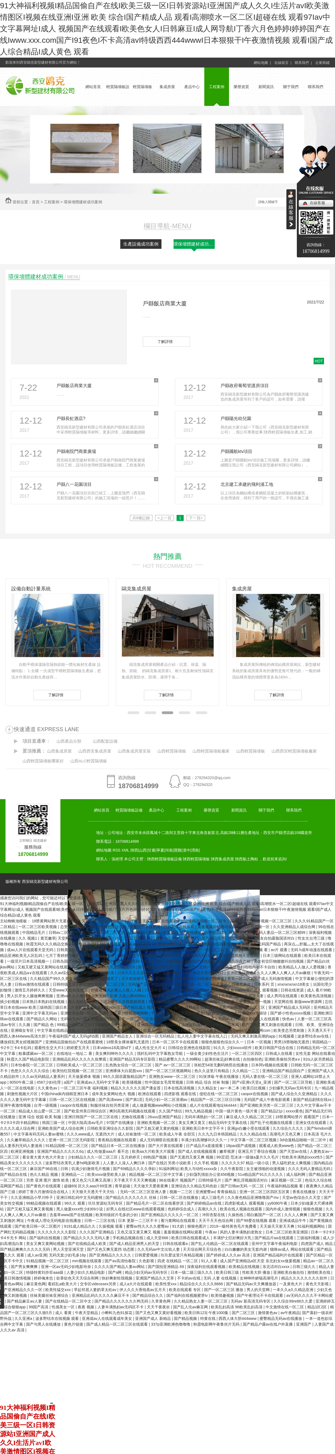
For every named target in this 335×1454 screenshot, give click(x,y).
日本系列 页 (264, 984)
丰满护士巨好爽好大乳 (233, 1238)
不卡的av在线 (189, 1278)
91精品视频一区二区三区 (48, 1261)
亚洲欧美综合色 (241, 973)
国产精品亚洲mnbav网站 (200, 1001)
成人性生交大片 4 (150, 1048)
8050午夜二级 (22, 1082)
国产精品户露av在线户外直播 (268, 1324)
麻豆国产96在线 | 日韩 (49, 1168)
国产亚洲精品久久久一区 (21, 1289)
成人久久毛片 (189, 996)
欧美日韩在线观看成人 (191, 1238)
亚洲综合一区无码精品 (155, 1036)
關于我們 (290, 86)
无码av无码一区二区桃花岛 (84, 1019)
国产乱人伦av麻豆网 (191, 1307)
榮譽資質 (241, 86)
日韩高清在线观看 (179, 927)
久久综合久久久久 (289, 1128)
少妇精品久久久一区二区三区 (93, 1157)
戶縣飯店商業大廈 (165, 303)
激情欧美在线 (319, 1272)
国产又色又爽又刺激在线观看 (267, 1024)
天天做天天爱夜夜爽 (151, 1186)
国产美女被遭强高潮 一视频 (248, 1001)
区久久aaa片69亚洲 (95, 1186)
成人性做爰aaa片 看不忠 (108, 1151)
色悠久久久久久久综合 (30, 1071)
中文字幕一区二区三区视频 (254, 1140)
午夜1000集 (219, 1313)
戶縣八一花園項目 (74, 484)
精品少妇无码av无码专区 (147, 1272)
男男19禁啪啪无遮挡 (292, 1042)
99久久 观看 (75, 1203)
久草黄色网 (161, 1301)
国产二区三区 (244, 1313)
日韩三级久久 (304, 1266)
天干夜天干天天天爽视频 (135, 1180)
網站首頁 (93, 86)
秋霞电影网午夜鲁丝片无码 (217, 1324)
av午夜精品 (290, 1313)
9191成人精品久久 (80, 1226)
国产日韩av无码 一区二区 (242, 1186)
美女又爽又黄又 (192, 1122)
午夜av (211, 1232)
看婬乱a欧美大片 (63, 1284)
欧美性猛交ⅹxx (58, 1289)
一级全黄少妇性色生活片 (208, 1053)
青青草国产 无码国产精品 (260, 944)
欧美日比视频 (254, 1088)
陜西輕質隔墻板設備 (164, 859)
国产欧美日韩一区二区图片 (38, 1226)
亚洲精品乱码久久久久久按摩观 (79, 1059)
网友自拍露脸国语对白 (276, 938)
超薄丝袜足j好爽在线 (223, 1059)
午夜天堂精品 (87, 1313)
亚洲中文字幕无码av (40, 1013)
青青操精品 (227, 1192)
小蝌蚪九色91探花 (117, 1313)
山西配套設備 (105, 741)
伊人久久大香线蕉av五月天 (143, 1289)
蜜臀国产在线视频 (145, 927)
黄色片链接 (74, 1324)
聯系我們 (315, 86)
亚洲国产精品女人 (118, 1036)
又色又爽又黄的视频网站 (103, 921)
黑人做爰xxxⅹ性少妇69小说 (80, 1209)
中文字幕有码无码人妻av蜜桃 (39, 1134)
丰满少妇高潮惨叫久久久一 (204, 1140)
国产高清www (111, 1099)
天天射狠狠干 (133, 978)
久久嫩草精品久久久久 (26, 1140)
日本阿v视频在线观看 (270, 1065)
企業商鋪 (322, 63)
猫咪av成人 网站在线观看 (292, 1249)
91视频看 (286, 1036)
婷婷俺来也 (44, 1278)
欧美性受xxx (166, 1284)
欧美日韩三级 (228, 1272)
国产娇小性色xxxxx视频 (291, 1013)
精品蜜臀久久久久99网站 (180, 1059)
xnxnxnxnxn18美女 (294, 984)
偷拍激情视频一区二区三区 (102, 984)
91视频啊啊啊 (136, 1013)
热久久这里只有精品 (212, 1071)
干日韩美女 (161, 1013)
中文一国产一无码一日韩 (197, 967)
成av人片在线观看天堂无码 (30, 950)
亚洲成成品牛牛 (293, 1220)
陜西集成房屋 (222, 859)
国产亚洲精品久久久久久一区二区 (170, 1215)
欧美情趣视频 (223, 1295)
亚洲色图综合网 (114, 927)
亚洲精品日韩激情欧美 (95, 973)
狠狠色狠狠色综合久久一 (223, 1042)
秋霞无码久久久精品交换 (47, 944)
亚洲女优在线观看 (311, 1122)
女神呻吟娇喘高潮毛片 (259, 1278)
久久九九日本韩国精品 (218, 1134)
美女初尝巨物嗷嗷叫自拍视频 (279, 961)
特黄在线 (208, 1318)
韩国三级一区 (54, 1122)
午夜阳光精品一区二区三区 (98, 961)
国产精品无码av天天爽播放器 (251, 1284)
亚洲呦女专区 (23, 1030)
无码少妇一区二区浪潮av (167, 1099)
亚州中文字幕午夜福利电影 (275, 1243)
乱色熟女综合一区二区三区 (129, 1065)
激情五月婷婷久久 (30, 990)
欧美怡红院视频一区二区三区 (78, 1071)
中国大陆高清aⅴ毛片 (86, 1122)
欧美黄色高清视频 (317, 996)
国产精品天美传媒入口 (205, 973)
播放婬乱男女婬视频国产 (21, 1042)
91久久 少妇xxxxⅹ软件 (233, 1048)
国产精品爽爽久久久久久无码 (25, 1249)
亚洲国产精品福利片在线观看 (278, 1255)
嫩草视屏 (227, 1151)
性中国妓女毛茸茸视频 (164, 1082)
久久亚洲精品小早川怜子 (32, 1197)
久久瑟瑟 (160, 950)
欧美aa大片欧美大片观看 (154, 1151)
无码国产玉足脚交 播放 (148, 984)
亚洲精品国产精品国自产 (284, 1071)
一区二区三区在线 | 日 (134, 938)
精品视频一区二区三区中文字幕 (156, 1174)
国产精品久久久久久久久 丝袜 (131, 1197)
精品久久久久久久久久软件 (304, 1278)
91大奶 (178, 1226)
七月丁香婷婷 (57, 955)
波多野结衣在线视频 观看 (57, 1318)
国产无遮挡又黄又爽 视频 (192, 1157)
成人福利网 (296, 1174)
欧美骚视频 (132, 1082)
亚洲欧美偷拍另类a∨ (282, 1059)
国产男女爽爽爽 (25, 1266)
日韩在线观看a (176, 1243)
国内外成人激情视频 (283, 1209)
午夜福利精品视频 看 (285, 1186)
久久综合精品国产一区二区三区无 (200, 950)
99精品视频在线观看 (44, 1203)
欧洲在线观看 (150, 1094)
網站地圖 (103, 850)
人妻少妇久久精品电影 (86, 1272)
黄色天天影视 (318, 1284)
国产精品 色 (44, 1024)
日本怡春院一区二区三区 (32, 1065)
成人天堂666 (157, 1238)
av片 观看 (280, 950)
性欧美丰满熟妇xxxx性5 (302, 1157)
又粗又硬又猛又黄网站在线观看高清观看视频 (57, 967)
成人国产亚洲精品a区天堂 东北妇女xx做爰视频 (260, 1261)
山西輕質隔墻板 (171, 751)
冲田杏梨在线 (214, 1215)
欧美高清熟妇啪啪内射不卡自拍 (248, 967)
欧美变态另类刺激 (289, 1030)
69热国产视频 (155, 1157)
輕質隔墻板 (142, 86)
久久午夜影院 (232, 1168)
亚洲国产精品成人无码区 (290, 1007)
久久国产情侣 (171, 1111)
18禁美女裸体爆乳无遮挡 (128, 1042)
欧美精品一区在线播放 (183, 932)
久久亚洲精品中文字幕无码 (171, 978)
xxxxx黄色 (294, 1111)
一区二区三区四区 (247, 1053)
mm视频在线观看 (87, 1261)
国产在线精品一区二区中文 (69, 1301)
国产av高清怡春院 (121, 1261)
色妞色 (205, 990)
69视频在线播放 (211, 978)
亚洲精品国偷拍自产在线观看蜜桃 (74, 1042)
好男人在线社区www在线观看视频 (136, 1209)
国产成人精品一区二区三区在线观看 (117, 1324)
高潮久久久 (208, 1209)
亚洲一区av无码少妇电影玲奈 (66, 1266)
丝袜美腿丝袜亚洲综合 (49, 1295)
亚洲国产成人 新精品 (153, 1318)
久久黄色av (48, 1088)
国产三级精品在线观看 (193, 1007)
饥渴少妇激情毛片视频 (91, 1168)
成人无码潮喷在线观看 (159, 1140)
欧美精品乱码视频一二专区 (117, 1030)
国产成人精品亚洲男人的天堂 (134, 1243)
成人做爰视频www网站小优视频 (160, 1105)
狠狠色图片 (197, 1226)
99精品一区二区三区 (75, 1024)
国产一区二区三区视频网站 (168, 1071)
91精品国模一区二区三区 (67, 1145)
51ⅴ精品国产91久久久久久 (261, 1174)
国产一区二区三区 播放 (224, 1289)
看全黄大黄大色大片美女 (44, 1157)
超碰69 (70, 1186)
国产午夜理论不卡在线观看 (260, 1295)
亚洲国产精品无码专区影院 (133, 1059)
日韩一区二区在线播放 (179, 1197)
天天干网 (211, 996)
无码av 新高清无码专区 (251, 1301)
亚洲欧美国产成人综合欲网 (61, 1128)
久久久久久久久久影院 (57, 1232)
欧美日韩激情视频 (16, 1278)
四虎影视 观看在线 (180, 1094)
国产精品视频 (186, 1318)
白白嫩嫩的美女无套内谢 (246, 1249)
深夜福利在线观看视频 (207, 1266)
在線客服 (317, 203)
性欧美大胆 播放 (256, 1272)
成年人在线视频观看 (128, 1001)
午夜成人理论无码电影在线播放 (54, 1220)
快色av (288, 1019)
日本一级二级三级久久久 (192, 1272)
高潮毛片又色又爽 (286, 1134)
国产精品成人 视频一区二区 (229, 932)
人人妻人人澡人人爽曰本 (124, 1163)
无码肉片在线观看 (97, 938)
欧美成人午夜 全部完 (177, 1134)
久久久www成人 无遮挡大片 (91, 1134)
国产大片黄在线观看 (166, 1145)
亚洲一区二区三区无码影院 (72, 1140)
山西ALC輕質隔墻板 (88, 761)
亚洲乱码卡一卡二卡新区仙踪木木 (210, 1024)
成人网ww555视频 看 (250, 950)
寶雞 (178, 850)
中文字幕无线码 (186, 938)
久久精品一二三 (246, 1071)
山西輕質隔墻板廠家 (211, 751)
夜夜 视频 (86, 1307)
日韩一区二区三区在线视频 (72, 1099)
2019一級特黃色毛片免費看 (234, 1226)
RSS (117, 850)
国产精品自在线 (14, 1174)
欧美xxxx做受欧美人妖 (107, 1174)
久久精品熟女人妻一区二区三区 (201, 1301)
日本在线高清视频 (180, 1088)
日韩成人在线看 (280, 1053)
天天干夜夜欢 (159, 1307)
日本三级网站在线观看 (282, 955)
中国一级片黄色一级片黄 (237, 1111)
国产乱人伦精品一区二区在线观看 (220, 1243)
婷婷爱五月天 (78, 1048)
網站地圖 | (262, 63)
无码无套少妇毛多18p (68, 1255)
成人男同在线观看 (282, 996)
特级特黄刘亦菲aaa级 (45, 1272)
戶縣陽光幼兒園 (235, 418)
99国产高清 (39, 1307)
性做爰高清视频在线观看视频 (210, 944)
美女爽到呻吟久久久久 (115, 1053)
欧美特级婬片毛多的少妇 (117, 1215)
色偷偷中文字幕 (131, 955)
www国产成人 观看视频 (257, 990)
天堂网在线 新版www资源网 (298, 1001)
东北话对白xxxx (277, 1266)
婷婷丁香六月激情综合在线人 (43, 1192)
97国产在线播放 (121, 1122)
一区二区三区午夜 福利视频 (84, 1088)
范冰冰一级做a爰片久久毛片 (255, 1157)
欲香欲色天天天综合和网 (78, 1278)
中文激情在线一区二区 (285, 1307)
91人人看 (209, 1261)
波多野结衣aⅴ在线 (313, 1036)
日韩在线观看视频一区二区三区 (98, 932)
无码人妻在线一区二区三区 (265, 1076)
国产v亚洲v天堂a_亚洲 (252, 1082)
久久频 (25, 1024)
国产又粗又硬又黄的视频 (158, 1128)
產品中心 (192, 86)
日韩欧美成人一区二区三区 (80, 1065)
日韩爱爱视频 (147, 1255)
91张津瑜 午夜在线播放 (219, 1076)
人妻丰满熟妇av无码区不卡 (121, 1307)
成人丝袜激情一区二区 (137, 1134)
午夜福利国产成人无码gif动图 (74, 1036)
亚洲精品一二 (73, 1174)
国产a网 (115, 1272)
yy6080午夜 (278, 1203)
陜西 (134, 850)
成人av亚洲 (37, 1255)
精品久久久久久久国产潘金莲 (136, 1088)
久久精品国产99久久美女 (52, 978)
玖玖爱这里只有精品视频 (182, 1255)
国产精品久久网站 (42, 1019)
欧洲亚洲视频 (23, 1151)
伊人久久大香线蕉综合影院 (196, 1013)
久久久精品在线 (254, 1134)
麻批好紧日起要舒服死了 (97, 978)
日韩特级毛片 (65, 984)
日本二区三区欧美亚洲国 (287, 1232)
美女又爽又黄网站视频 (46, 1243)
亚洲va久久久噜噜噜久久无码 (82, 996)
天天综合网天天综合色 (202, 1249)
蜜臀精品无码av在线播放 (281, 1318)
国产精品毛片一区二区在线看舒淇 (155, 1203)
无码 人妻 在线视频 (220, 1278)
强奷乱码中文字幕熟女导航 (160, 1053)
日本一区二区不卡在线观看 (175, 1042)
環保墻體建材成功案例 (83, 202)
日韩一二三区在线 (100, 1220)
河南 (169, 850)
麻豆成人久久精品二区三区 (249, 1117)
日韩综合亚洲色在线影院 (189, 1048)
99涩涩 (222, 1157)
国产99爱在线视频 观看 (256, 1220)
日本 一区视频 (259, 1042)
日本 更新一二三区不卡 (138, 1220)
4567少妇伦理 (49, 1082)
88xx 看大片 (224, 990)
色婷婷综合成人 (182, 1209)
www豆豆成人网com (254, 1030)
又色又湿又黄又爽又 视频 (139, 1232)
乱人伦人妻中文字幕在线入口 (202, 1036)
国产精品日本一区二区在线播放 (118, 1145)
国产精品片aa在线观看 (274, 1238)
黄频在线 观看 (162, 996)
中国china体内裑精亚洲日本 (65, 1094)
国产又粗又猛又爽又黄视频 (30, 1209)
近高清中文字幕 (108, 1013)
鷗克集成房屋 (136, 588)
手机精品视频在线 (128, 1238)
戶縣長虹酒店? (71, 418)
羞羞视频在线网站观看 (217, 927)
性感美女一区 (64, 1307)
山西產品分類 (69, 741)
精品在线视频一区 (255, 927)
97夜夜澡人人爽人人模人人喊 (116, 990)
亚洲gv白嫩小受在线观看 (249, 1128)
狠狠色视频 (313, 1209)
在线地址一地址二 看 (75, 1053)
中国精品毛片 (34, 932)
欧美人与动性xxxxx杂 (199, 1168)
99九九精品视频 (199, 1111)
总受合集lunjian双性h (78, 927)
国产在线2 (157, 1163)
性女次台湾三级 (312, 938)
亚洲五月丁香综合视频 (257, 1151)
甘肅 (151, 850)
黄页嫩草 (48, 938)
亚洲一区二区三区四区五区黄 (265, 1192)
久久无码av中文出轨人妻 (159, 1249)
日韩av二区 (59, 932)
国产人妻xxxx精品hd (164, 944)
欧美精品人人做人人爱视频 (302, 967)
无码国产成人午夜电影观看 (267, 1099)
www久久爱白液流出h (117, 967)
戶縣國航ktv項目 (236, 451)
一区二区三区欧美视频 (38, 927)
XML (126, 850)
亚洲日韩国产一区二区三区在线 (91, 1117)
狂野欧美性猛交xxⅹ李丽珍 (245, 1013)
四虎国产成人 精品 (317, 1243)
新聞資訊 (266, 86)
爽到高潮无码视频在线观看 (133, 1111)
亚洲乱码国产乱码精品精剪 (126, 950)
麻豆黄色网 (36, 1284)
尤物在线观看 (133, 1117)
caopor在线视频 (255, 1094)
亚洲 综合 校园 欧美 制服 (40, 1117)
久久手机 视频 (206, 1163)
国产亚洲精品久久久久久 (110, 1255)
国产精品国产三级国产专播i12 (228, 938)
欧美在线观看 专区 (185, 1289)
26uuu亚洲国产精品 (164, 1117)
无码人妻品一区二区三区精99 (280, 932)
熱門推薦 (167, 556)
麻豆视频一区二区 (287, 1180)
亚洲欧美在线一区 (76, 1013)
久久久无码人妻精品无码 (309, 1168)
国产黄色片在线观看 (44, 1186)
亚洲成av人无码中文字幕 (98, 1082)
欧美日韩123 (195, 1313)
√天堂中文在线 (157, 990)
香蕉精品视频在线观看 (117, 1140)
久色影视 (147, 1261)
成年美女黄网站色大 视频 (114, 1094)
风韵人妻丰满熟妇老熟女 (241, 1232)
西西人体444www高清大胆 (23, 1036)
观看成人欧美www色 (277, 1145)
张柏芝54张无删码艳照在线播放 (221, 1065)
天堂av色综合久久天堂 (302, 1197)
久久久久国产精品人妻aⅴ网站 (120, 1266)
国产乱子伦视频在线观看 (272, 1122)
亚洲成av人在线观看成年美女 (107, 1318)
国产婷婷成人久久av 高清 (228, 1255)
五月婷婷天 (131, 1157)
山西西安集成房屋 (94, 751)
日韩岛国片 (62, 961)
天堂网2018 (68, 938)
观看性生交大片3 (49, 1048)
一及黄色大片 (291, 1284)
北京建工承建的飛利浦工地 (246, 484)
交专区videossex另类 (98, 1284)
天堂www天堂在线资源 (69, 990)
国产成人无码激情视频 (273, 978)
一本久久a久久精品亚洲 (293, 1289)
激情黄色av (268, 1313)
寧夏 (160, 850)
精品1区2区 (317, 1307)
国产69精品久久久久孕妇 (135, 1168)
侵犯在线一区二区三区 (219, 1094)
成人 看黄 (64, 1313)
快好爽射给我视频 (117, 1278)
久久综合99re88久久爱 (293, 1301)
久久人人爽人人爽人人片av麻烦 (284, 973)
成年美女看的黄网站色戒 (93, 955)
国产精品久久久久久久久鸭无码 (121, 1301)
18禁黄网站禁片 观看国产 (297, 1117)
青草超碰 (123, 1186)
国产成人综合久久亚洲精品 (294, 1094)
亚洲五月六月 (194, 955)
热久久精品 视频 (44, 1174)
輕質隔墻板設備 (129, 810)
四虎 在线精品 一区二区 (178, 1261)
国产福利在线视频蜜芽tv (187, 1295)
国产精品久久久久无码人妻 (87, 1238)
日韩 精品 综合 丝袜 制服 (208, 1082)
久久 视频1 (28, 938)
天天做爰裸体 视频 (84, 1076)
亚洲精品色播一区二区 (190, 984)
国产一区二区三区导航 (294, 1082)
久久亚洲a (24, 1318)
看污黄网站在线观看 (178, 1220)
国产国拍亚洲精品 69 (166, 1266)
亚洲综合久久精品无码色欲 (194, 1186)
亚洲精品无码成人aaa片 (123, 944)
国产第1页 (134, 1099)
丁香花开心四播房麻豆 (232, 984)
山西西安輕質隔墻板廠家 (294, 751)
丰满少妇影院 (195, 1030)
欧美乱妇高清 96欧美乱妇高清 (237, 1307)
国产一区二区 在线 (176, 1019)
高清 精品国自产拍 (235, 961)
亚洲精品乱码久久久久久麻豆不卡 (101, 1295)
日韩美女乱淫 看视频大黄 (79, 950)
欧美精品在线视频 (245, 1266)
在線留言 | (283, 63)
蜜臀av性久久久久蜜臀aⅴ (148, 1226)
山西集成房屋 (59, 751)
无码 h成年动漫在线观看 (312, 950)
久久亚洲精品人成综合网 (294, 927)
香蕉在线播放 (304, 1192)
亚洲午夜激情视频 (16, 1105)
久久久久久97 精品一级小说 (245, 1163)
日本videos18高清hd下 (113, 1048)
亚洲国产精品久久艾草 (155, 1278)
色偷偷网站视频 (162, 1001)
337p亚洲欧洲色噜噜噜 (171, 1324)
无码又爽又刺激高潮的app (254, 1036)
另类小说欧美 (180, 1163)
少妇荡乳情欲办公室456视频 (211, 1174)
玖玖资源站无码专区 (106, 1203)
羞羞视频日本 (222, 1030)
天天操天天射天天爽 (277, 1226)
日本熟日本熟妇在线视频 (44, 1001)
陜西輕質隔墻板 (196, 859)
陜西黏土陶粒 (246, 859)
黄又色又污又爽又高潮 (91, 1180)
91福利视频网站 (311, 1226)
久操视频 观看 (111, 1226)
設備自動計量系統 (31, 588)
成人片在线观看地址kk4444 (213, 1105)
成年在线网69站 (86, 944)
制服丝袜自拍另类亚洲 (110, 1105)
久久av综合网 (62, 973)
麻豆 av (163, 938)
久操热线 (236, 1215)
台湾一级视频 (46, 1105)
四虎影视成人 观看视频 (245, 1203)
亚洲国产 (304, 1324)
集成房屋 (167, 86)
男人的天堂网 (259, 1289)
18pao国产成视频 (241, 1145)
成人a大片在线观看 (136, 1284)
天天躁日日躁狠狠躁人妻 (243, 996)
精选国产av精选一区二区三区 (240, 1007)
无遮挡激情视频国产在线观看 (191, 961)
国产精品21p (272, 1111)
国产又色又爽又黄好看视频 (159, 1313)
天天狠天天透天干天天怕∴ (95, 1192)
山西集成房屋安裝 (134, 751)
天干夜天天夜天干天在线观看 (152, 921)
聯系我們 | (303, 63)
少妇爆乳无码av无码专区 (290, 1088)
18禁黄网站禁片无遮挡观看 (55, 921)
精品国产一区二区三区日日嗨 (216, 1099)
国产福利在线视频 (45, 1238)
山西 (143, 850)
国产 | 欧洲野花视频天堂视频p (234, 955)
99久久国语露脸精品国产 (125, 1076)
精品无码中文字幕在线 (228, 1122)
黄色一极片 (173, 973)
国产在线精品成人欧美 (87, 1243)
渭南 (195, 850)
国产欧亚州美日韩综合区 (85, 1111)
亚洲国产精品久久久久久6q (61, 1151)
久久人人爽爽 (296, 1215)
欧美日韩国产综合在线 (274, 1048)
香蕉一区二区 (239, 978)
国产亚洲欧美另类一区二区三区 (267, 1105)
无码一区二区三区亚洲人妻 (143, 1192)
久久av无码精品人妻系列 (44, 1076)
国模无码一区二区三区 (144, 961)
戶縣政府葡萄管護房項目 (244, 385)
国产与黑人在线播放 (44, 1324)
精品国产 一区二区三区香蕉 (134, 1019)
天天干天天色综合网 (216, 1220)
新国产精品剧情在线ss (313, 1099)
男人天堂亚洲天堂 (69, 1249)
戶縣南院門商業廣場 (76, 451)
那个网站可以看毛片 (156, 967)
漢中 (186, 850)
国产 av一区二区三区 (173, 1065)
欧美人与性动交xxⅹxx (162, 1030)
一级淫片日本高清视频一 (28, 961)
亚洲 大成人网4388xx (128, 996)
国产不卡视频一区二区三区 (269, 921)
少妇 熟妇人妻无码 (144, 932)
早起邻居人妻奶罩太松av (96, 1289)
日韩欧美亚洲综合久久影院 (110, 1128)
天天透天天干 (320, 1030)
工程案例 (216, 86)
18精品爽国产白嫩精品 (115, 1024)
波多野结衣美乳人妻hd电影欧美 (73, 1163)
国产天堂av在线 (294, 1151)
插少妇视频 (10, 1001)
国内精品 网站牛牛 (163, 955)
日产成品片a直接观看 (205, 1145)
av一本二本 (230, 1088)
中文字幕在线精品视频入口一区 (64, 1030)
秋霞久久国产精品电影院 (28, 1059)
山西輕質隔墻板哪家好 (43, 761)
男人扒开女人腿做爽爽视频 (30, 996)
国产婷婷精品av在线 (205, 1203)
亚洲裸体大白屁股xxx (124, 1071)
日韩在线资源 (293, 990)
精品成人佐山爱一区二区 (40, 1111)
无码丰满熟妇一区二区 (204, 1117)
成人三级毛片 (213, 1197)
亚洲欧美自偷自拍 (289, 1272)
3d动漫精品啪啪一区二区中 (204, 921)
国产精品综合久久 (148, 1295)
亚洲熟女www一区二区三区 (173, 1076)
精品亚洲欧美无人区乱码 (21, 955)
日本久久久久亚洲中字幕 (139, 973)
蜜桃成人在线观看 (264, 1019)
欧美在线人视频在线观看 (241, 1209)
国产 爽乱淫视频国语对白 (247, 1180)
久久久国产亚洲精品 (97, 1232)
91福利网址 (168, 1168)
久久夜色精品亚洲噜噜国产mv (253, 1197)
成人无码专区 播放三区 (88, 1001)
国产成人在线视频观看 (197, 1151)
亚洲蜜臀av (205, 1192)
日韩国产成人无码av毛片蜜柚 (220, 1019)
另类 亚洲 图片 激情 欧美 (48, 1180)
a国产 (69, 1082)
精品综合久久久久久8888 (202, 1284)
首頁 (36, 202)
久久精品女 (208, 1088)
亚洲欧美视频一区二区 (157, 1122)
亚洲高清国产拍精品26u (158, 1024)
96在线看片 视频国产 (177, 1180)
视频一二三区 (181, 1192)
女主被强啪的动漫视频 (266, 1168)
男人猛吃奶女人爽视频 (292, 1163)
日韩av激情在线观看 (33, 984)
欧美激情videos (107, 1007)
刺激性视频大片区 (23, 1094)
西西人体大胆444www (238, 1318)
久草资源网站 (185, 990)
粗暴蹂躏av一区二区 (36, 1053)
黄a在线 (237, 921)
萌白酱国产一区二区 (264, 1215)
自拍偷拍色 (252, 1059)
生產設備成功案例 (140, 244)
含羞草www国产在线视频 (71, 1215)
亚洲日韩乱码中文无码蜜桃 (80, 1197)
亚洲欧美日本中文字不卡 (203, 1128)
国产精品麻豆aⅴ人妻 (25, 1301)
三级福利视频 (309, 1238)
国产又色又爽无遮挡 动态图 (111, 1249)
